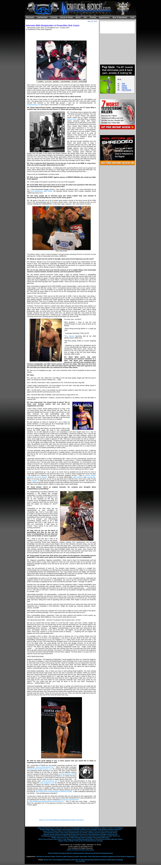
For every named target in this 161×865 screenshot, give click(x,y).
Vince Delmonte (100, 836)
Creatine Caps (78, 856)
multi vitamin (42, 477)
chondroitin (91, 477)
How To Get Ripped (116, 828)
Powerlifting (45, 836)
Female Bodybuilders (93, 834)
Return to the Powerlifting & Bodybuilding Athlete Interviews (61, 820)
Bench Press (42, 839)
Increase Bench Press (81, 831)
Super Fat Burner (57, 856)
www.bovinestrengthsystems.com (39, 769)
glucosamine (78, 477)
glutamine (30, 477)
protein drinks (90, 475)
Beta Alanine (68, 856)
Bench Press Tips (50, 860)
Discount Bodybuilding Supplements (77, 828)
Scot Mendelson (37, 191)
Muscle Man (81, 834)
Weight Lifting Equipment (65, 829)
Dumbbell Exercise (56, 836)
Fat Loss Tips (80, 861)
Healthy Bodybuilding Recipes (66, 834)
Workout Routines (115, 829)
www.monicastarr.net (49, 781)
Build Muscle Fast (92, 839)
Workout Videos (117, 839)
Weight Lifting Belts (94, 837)
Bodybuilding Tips (76, 833)
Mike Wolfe (48, 191)
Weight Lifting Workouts (100, 829)
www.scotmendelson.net (45, 767)
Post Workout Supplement (126, 856)
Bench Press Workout (65, 831)
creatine (34, 480)
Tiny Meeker (70, 336)
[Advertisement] (61, 35)
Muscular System (49, 834)
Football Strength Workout (78, 837)
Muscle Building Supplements (106, 856)
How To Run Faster (62, 833)
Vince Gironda (89, 836)
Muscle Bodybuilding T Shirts (74, 836)
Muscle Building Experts (105, 853)
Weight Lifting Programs (48, 829)
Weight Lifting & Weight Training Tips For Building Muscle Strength (80, 841)
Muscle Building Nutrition (76, 853)
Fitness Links (52, 839)
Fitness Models (53, 853)
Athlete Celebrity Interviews (92, 833)
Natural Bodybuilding (45, 828)
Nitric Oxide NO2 (89, 856)
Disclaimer (90, 850)
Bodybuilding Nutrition (92, 860)
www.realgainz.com (47, 783)
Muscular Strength (78, 860)
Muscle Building (117, 860)
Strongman (63, 853)
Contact (75, 850)
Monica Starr (72, 119)
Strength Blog (80, 839)
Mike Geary (106, 837)
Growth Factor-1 (58, 828)
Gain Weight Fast (96, 828)
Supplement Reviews (64, 860)
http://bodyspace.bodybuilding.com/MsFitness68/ (54, 791)
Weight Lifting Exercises (109, 834)
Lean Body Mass (49, 833)
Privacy (82, 850)
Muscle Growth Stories (109, 833)
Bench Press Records (97, 831)
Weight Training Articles (83, 829)
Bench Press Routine (50, 831)
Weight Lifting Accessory (59, 837)
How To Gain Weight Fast (66, 839)
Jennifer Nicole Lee (113, 836)
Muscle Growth (91, 853)
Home (69, 850)
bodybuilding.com (33, 105)
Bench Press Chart (111, 831)
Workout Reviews (105, 839)
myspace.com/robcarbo (70, 799)
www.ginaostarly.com (66, 774)
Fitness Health (106, 860)
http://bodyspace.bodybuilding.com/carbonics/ (46, 801)
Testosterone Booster (43, 856)
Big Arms (106, 828)
